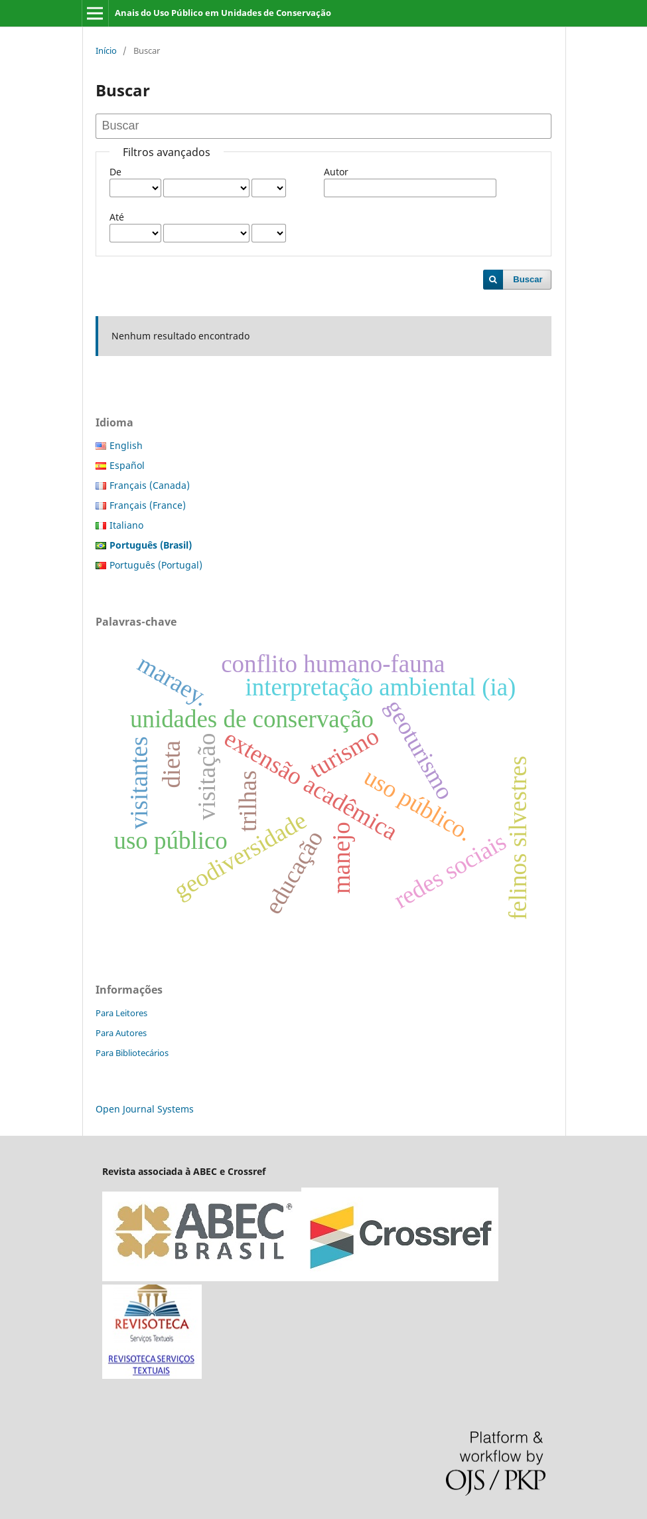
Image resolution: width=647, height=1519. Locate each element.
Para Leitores (121, 1013)
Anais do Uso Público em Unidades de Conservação (223, 13)
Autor (336, 171)
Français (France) (147, 505)
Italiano (126, 525)
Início (106, 50)
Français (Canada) (149, 485)
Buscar (527, 279)
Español (127, 465)
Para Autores (121, 1033)
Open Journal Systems (145, 1109)
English (126, 445)
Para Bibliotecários (132, 1053)
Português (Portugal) (155, 565)
